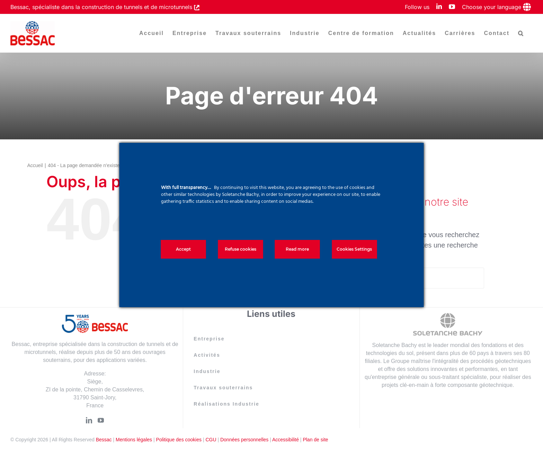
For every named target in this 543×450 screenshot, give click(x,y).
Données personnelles (244, 439)
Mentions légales (134, 439)
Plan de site (315, 439)
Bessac (104, 439)
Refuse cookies (240, 249)
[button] (521, 33)
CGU (210, 439)
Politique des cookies (179, 439)
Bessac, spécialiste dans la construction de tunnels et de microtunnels (102, 6)
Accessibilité (285, 439)
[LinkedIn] (89, 420)
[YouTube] (101, 420)
